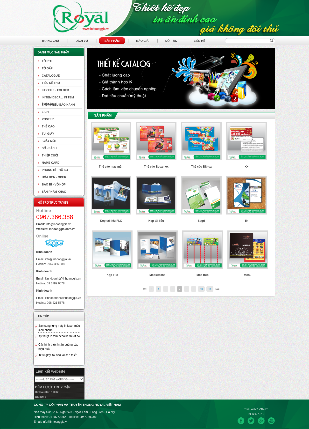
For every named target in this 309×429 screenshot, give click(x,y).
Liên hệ (199, 41)
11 (209, 289)
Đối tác (171, 41)
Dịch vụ (82, 41)
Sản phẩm (112, 41)
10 (201, 289)
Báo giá (142, 41)
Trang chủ (50, 41)
